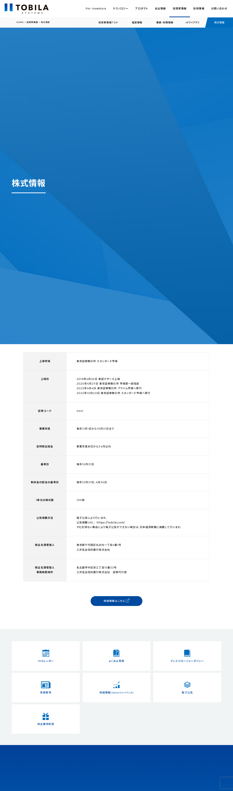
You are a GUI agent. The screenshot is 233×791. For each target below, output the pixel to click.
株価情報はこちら (116, 601)
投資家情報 (180, 8)
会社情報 (160, 8)
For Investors (96, 8)
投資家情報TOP (108, 22)
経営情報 (137, 22)
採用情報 (198, 8)
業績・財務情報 (164, 22)
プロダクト (141, 8)
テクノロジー (121, 8)
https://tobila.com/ (111, 522)
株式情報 (219, 22)
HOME (19, 22)
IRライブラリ (192, 22)
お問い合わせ (219, 8)
